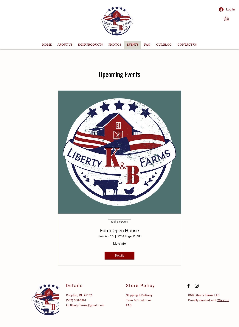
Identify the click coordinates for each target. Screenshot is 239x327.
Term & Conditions (139, 300)
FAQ (128, 305)
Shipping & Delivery (139, 295)
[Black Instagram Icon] (196, 285)
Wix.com (223, 300)
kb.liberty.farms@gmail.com (85, 305)
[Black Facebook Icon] (188, 285)
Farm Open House (119, 230)
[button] (229, 18)
